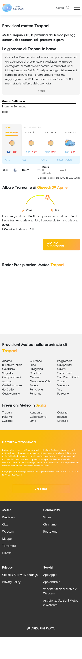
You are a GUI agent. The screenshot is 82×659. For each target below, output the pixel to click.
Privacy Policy (11, 582)
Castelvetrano (11, 393)
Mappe (7, 539)
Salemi (61, 369)
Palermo (7, 416)
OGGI (8, 127)
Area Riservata (43, 628)
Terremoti (9, 546)
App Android (51, 582)
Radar (6, 111)
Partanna (35, 393)
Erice (33, 365)
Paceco (34, 385)
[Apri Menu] (77, 8)
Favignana (36, 369)
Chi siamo (41, 488)
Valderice (63, 385)
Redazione (50, 531)
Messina (7, 420)
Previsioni (8, 517)
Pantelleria (36, 389)
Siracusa (62, 420)
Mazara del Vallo (40, 381)
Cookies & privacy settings (20, 575)
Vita (59, 389)
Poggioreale (64, 361)
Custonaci (36, 361)
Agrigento (36, 412)
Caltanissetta (38, 416)
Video (47, 517)
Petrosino (63, 393)
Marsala (35, 377)
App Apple (50, 575)
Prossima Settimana (14, 106)
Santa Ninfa (64, 373)
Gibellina (35, 373)
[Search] (62, 7)
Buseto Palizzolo (12, 365)
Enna (33, 420)
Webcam (8, 531)
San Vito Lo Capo (68, 377)
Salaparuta (64, 365)
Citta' (5, 524)
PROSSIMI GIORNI (33, 127)
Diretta (7, 553)
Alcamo (7, 361)
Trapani (62, 381)
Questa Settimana (13, 101)
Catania (62, 412)
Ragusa (62, 416)
